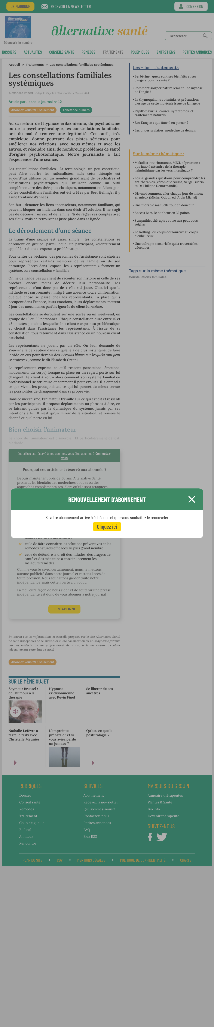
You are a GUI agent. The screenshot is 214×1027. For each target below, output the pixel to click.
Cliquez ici (107, 526)
